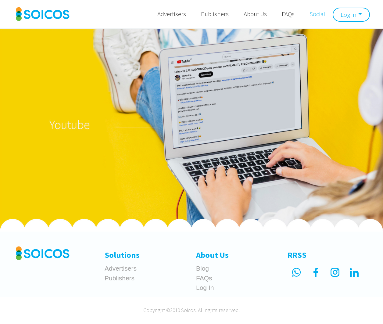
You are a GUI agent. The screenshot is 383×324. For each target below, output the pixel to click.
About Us (255, 14)
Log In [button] (348, 14)
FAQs (288, 14)
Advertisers (171, 14)
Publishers (215, 14)
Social (317, 14)
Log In (205, 287)
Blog (202, 268)
